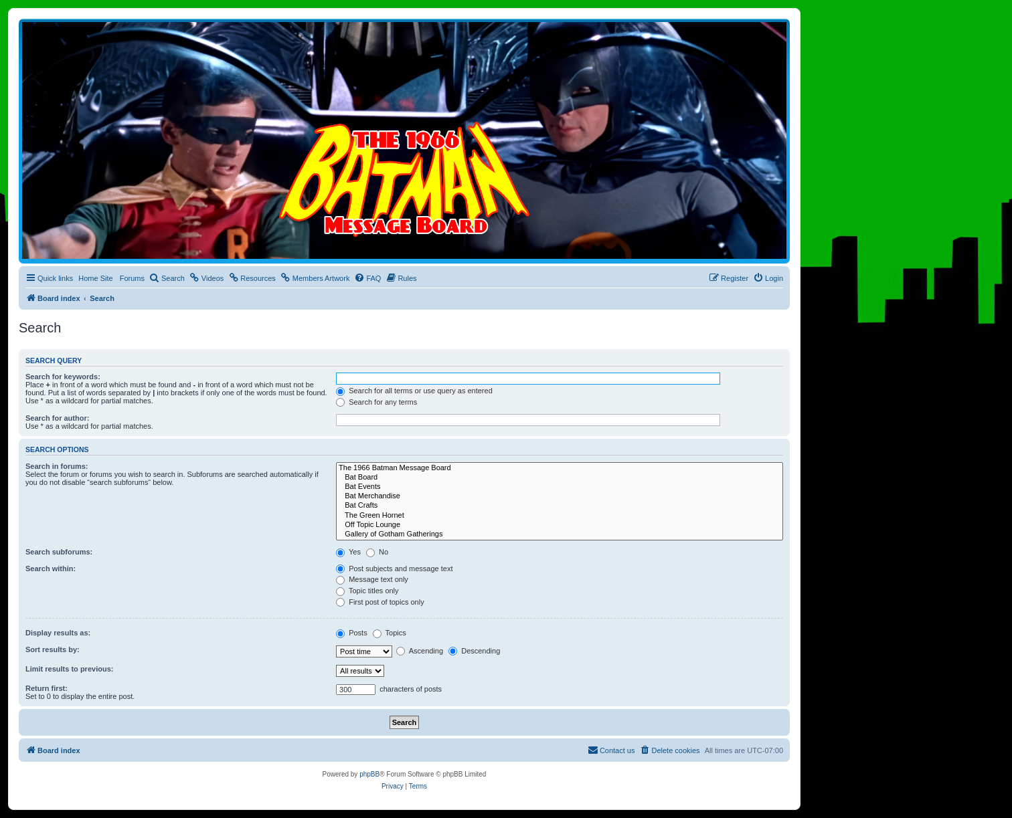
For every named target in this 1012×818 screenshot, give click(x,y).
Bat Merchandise (559, 496)
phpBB (369, 774)
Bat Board (559, 477)
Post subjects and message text (394, 569)
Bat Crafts (559, 505)
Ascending (419, 651)
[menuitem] (167, 278)
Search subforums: (58, 552)
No (377, 552)
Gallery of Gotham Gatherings (559, 534)
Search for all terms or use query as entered (414, 391)
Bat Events (559, 487)
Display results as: (57, 633)
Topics (389, 633)
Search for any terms (376, 402)
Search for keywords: (62, 377)
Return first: (46, 688)
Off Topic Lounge (559, 525)
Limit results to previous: (69, 669)
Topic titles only (367, 591)
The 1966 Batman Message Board (559, 468)
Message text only (372, 579)
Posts (351, 633)
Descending (474, 651)
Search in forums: (56, 466)
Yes (348, 552)
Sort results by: (52, 649)
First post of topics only (380, 602)
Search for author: (57, 418)
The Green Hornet (559, 515)
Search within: (50, 569)
